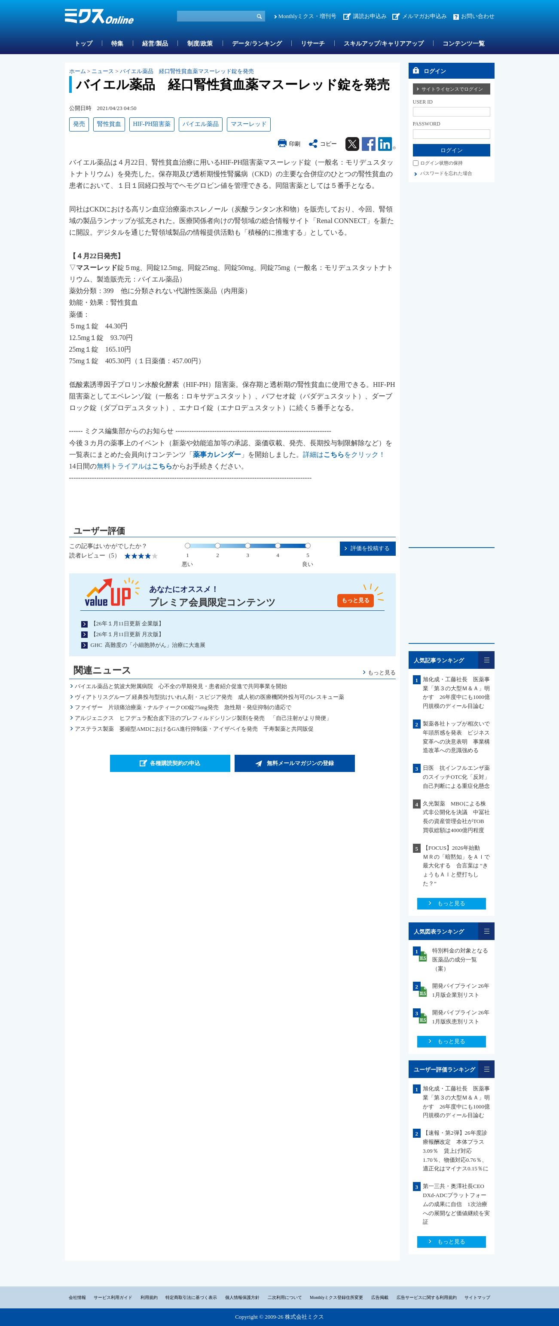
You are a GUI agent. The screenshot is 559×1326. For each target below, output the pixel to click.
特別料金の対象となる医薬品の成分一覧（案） (460, 959)
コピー (328, 144)
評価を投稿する (370, 548)
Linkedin (387, 144)
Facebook (369, 144)
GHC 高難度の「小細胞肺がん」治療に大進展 (148, 645)
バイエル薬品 (201, 124)
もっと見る (356, 600)
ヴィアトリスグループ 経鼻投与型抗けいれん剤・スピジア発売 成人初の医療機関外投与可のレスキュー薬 (209, 697)
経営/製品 (155, 43)
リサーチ (313, 43)
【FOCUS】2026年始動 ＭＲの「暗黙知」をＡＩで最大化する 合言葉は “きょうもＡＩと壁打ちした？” (456, 866)
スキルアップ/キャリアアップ (384, 43)
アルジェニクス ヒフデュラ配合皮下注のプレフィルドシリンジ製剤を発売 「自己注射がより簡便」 (203, 718)
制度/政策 (200, 43)
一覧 (486, 660)
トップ (83, 43)
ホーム (77, 71)
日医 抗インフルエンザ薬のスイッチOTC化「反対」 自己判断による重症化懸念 (459, 777)
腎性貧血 (109, 124)
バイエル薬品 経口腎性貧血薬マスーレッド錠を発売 (187, 71)
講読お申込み (370, 16)
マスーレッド (249, 124)
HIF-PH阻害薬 (152, 124)
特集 (117, 43)
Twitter (352, 144)
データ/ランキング (257, 43)
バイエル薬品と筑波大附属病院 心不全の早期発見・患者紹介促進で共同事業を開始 (181, 686)
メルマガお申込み (424, 16)
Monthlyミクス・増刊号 (307, 16)
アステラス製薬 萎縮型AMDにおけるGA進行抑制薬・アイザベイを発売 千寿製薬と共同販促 (194, 729)
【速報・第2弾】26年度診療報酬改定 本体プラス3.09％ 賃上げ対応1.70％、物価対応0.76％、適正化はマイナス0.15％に (456, 1151)
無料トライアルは (134, 466)
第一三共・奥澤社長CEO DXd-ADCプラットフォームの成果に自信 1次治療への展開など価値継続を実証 (457, 1204)
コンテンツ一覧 (464, 43)
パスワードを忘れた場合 (446, 173)
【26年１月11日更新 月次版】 (128, 634)
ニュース (103, 71)
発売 (79, 124)
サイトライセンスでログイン (452, 89)
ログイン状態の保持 (441, 162)
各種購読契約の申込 (175, 763)
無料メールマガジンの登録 (300, 763)
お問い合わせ (478, 16)
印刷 (294, 144)
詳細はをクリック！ (344, 454)
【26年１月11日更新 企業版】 (128, 623)
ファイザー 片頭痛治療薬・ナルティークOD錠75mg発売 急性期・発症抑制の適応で (183, 707)
